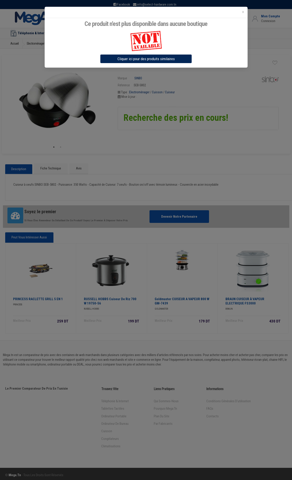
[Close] (243, 12)
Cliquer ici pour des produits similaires (146, 59)
